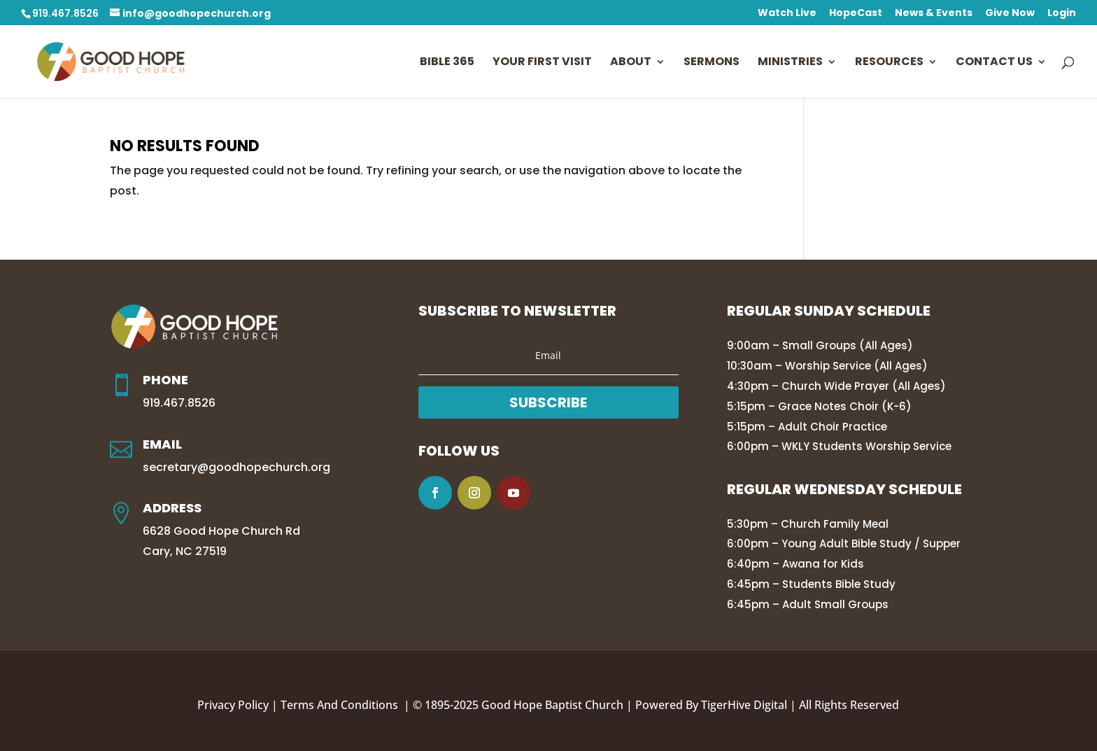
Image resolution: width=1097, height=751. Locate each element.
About (630, 63)
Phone (165, 379)
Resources (889, 63)
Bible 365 (447, 63)
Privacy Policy (233, 705)
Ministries (790, 63)
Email (162, 444)
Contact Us (994, 63)
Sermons (711, 63)
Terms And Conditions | (347, 705)
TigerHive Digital (744, 705)
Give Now (1010, 14)
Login (1061, 14)
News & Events (933, 14)
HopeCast (855, 14)
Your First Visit (542, 63)
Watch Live (787, 14)
